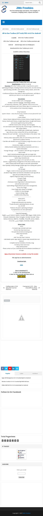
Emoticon (7, 300)
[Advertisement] (21, 16)
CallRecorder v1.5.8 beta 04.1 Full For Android (12, 287)
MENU (6, 2)
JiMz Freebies (24, 7)
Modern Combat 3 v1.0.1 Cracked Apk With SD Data (15, 381)
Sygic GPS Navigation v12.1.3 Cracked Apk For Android (16, 378)
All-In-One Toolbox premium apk (30, 41)
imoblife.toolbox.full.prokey (21, 52)
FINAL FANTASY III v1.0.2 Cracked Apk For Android (15, 385)
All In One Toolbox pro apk (11, 41)
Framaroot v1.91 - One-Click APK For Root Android (30, 287)
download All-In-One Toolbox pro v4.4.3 (21, 48)
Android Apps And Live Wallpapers (25, 45)
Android (10, 45)
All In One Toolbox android (26, 38)
